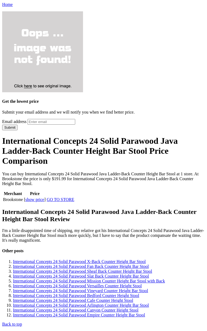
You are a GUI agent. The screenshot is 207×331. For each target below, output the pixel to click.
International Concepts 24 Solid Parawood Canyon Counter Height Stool (76, 310)
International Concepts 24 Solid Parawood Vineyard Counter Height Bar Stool (80, 290)
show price (34, 199)
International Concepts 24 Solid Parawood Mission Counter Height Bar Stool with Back (89, 281)
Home (7, 4)
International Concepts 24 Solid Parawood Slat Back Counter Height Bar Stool (81, 276)
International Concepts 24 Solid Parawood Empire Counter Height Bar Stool (79, 315)
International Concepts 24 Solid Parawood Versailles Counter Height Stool (77, 286)
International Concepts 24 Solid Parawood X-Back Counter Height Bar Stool (79, 261)
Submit (9, 127)
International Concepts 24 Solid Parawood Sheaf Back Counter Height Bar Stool (82, 271)
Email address (14, 121)
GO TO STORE (60, 199)
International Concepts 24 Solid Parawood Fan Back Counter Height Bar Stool (81, 266)
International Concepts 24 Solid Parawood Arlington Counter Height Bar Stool (81, 305)
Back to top (12, 324)
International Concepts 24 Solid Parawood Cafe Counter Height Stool (73, 300)
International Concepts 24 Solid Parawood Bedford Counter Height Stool (76, 295)
